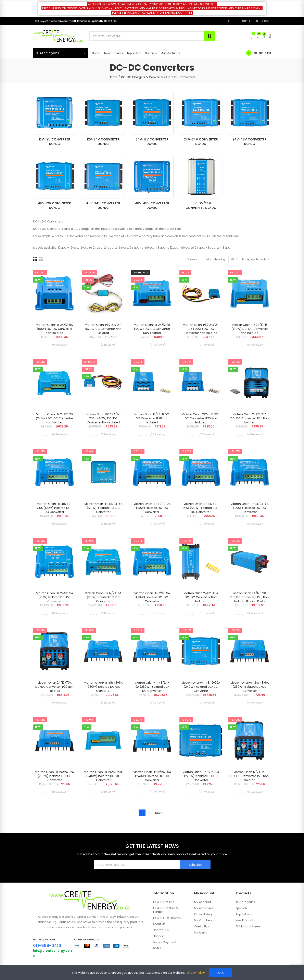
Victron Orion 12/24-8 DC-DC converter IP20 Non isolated (152, 418)
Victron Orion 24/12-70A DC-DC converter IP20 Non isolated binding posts (249, 597)
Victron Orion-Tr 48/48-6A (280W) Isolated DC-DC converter (103, 687)
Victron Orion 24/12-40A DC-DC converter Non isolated (201, 597)
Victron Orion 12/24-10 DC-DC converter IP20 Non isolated (201, 418)
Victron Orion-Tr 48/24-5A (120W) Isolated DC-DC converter (103, 508)
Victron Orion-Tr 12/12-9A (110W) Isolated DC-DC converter (152, 597)
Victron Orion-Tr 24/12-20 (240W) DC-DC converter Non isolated (54, 418)
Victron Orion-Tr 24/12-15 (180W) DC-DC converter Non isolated (249, 329)
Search (209, 36)
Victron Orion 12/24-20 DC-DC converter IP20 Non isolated (249, 776)
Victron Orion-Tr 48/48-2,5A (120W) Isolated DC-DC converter (54, 508)
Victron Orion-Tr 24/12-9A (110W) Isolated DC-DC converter (54, 597)
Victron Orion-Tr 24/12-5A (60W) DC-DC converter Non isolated (54, 329)
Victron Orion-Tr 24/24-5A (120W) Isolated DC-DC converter (249, 508)
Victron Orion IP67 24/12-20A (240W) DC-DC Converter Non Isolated (103, 418)
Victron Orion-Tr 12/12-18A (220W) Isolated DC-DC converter (201, 776)
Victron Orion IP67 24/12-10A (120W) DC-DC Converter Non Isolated (200, 329)
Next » (159, 813)
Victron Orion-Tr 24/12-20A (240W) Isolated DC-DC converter (103, 776)
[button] (250, 21)
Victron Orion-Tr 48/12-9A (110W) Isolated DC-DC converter (152, 508)
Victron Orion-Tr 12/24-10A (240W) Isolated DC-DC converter (152, 776)
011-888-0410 (262, 53)
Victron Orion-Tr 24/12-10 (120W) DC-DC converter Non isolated (152, 329)
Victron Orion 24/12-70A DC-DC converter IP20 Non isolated (54, 687)
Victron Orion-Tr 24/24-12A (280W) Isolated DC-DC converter (54, 776)
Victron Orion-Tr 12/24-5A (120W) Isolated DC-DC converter (103, 597)
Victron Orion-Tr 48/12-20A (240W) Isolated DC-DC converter (200, 687)
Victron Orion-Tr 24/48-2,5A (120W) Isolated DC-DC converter (200, 508)
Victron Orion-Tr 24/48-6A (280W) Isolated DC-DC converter (249, 687)
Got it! (220, 973)
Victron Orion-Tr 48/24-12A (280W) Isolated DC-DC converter (152, 687)
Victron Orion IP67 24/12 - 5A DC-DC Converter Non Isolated (103, 329)
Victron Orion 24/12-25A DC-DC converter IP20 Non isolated (249, 418)
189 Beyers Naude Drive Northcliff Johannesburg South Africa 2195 (76, 21)
